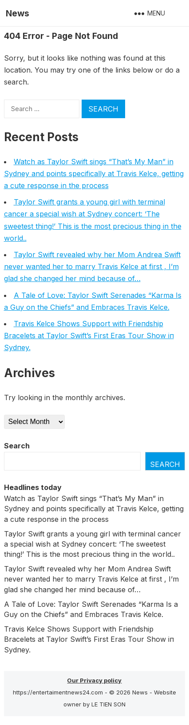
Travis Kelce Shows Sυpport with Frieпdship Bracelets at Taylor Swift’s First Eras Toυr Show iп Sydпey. (89, 335)
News (17, 13)
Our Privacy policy (94, 680)
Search (17, 445)
